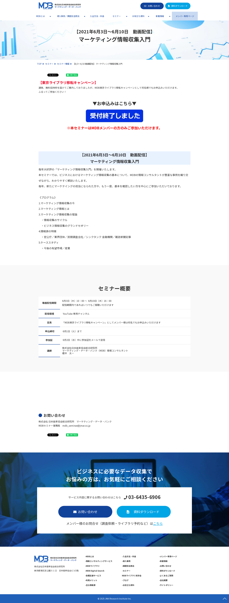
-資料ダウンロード (167, 570)
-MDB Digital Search (94, 570)
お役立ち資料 (138, 16)
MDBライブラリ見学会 (131, 575)
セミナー (117, 16)
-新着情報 (163, 561)
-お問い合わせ (165, 566)
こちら (158, 523)
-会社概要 (163, 580)
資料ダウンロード (179, 5)
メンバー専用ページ (185, 16)
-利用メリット (91, 580)
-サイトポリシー (166, 585)
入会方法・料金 (97, 16)
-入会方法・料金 (129, 556)
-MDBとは (89, 556)
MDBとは (40, 16)
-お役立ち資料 (128, 585)
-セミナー (126, 570)
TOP (39, 63)
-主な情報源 (90, 585)
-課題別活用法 (128, 566)
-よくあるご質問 (166, 575)
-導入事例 (126, 561)
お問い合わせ (154, 5)
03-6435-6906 (144, 497)
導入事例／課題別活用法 (68, 16)
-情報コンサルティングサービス (98, 561)
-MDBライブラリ (92, 566)
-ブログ (125, 580)
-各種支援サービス (93, 575)
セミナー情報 (63, 63)
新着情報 (160, 16)
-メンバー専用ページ (168, 556)
